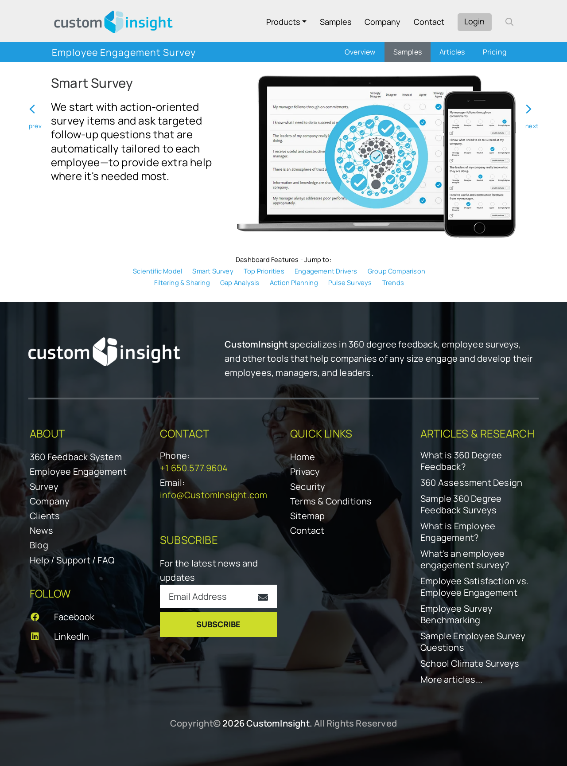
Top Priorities (264, 270)
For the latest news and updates (209, 570)
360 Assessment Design (471, 483)
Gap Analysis (239, 282)
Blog (39, 545)
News (41, 530)
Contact (429, 21)
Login (474, 21)
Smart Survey (212, 270)
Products (283, 21)
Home (302, 457)
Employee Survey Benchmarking (456, 614)
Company (382, 21)
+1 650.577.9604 (194, 468)
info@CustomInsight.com (213, 495)
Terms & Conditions (331, 501)
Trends (393, 282)
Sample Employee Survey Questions (472, 641)
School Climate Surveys (469, 663)
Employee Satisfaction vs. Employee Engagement (474, 586)
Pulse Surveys (350, 282)
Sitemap (307, 516)
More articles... (451, 679)
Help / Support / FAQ (72, 560)
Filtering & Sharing (182, 282)
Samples (335, 21)
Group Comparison (396, 270)
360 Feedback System (76, 457)
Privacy (305, 471)
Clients (45, 516)
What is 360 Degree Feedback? (461, 461)
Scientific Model (157, 270)
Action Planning (294, 282)
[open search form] (509, 21)
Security (308, 486)
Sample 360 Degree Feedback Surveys (460, 504)
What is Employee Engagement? (457, 531)
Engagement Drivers (326, 270)
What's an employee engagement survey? (464, 559)
